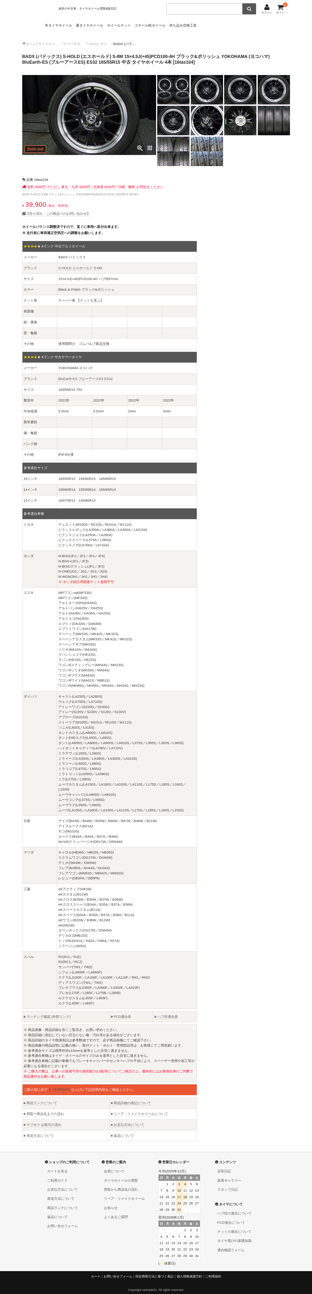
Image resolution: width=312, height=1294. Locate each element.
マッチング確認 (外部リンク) (47, 1012)
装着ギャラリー (229, 1176)
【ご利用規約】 (59, 1085)
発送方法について (39, 1131)
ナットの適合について (234, 1227)
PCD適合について (231, 1218)
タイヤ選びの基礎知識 (234, 1236)
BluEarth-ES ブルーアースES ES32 (85, 374)
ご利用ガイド (57, 1176)
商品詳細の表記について (131, 1098)
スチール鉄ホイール (172, 24)
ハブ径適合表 (166, 1012)
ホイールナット (134, 24)
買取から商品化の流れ (121, 1185)
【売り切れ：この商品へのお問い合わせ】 (56, 209)
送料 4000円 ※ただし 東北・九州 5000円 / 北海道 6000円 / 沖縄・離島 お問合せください (95, 182)
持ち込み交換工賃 (212, 24)
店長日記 (224, 1166)
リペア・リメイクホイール (124, 1194)
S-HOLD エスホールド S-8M (80, 263)
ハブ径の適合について (234, 1209)
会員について (114, 1166)
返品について (122, 1131)
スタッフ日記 (227, 1185)
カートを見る (57, 1166)
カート (96, 1272)
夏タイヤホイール (98, 24)
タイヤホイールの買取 (121, 1176)
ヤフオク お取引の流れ (43, 1120)
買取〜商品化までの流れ (44, 1109)
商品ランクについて (40, 1098)
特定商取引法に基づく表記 (154, 1272)
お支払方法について (127, 1120)
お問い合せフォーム (62, 1221)
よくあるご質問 (116, 1212)
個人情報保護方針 (189, 1272)
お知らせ (111, 1203)
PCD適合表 (121, 1012)
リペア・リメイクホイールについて (139, 1109)
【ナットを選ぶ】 (90, 296)
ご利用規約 (213, 1272)
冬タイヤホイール (60, 24)
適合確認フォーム (231, 1245)
